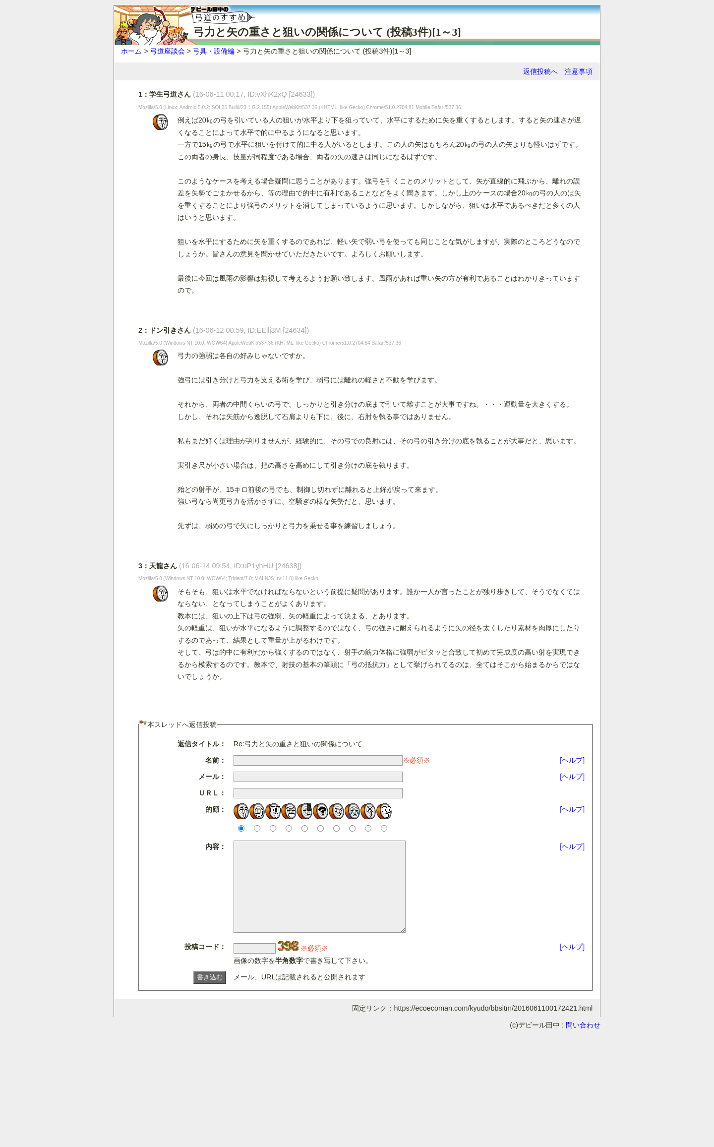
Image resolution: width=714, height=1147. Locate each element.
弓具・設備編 (214, 51)
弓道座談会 (167, 51)
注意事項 (579, 71)
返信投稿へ (540, 71)
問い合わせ (583, 1043)
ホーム (131, 51)
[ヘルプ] (572, 760)
